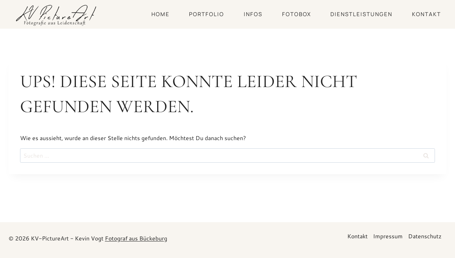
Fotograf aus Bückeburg (136, 238)
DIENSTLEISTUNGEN (361, 14)
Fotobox (296, 14)
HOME (160, 14)
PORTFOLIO (206, 14)
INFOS (253, 14)
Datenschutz (424, 236)
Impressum (388, 236)
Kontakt (426, 14)
